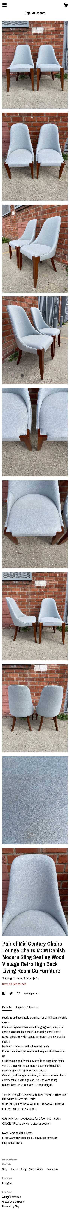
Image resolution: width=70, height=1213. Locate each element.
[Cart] (66, 5)
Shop (5, 1169)
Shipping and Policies (32, 1169)
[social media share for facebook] (4, 993)
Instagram (7, 1183)
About (14, 1169)
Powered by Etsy (10, 1206)
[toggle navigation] (4, 5)
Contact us (52, 1169)
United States (24, 978)
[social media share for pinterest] (19, 993)
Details (7, 1007)
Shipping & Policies (27, 1007)
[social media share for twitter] (11, 993)
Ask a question (31, 993)
